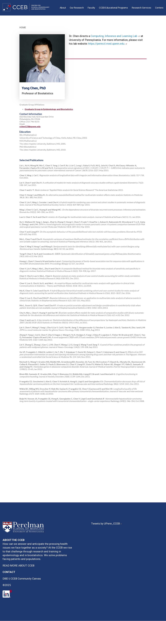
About (63, 7)
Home (22, 27)
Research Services (141, 7)
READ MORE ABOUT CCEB (18, 565)
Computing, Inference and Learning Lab (116, 36)
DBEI (5, 578)
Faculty (91, 7)
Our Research (77, 7)
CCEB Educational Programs (113, 7)
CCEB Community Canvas (26, 578)
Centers (159, 7)
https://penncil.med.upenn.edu (106, 43)
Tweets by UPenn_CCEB (107, 523)
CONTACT (9, 572)
